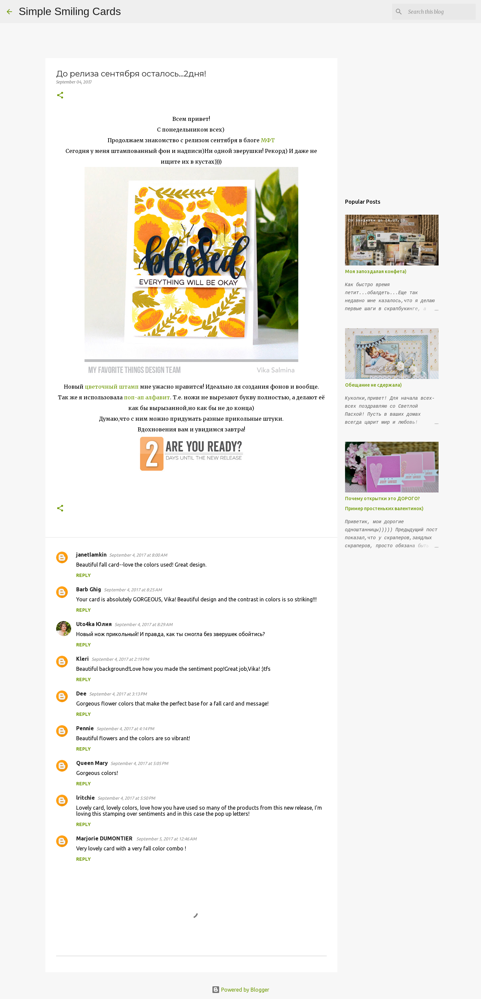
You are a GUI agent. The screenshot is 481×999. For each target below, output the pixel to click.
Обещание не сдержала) (373, 385)
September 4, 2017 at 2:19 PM (120, 659)
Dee (81, 693)
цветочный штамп (112, 386)
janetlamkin (91, 555)
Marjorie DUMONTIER (105, 838)
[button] (60, 95)
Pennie (85, 728)
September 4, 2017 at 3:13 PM (118, 693)
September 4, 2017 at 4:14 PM (125, 728)
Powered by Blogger (240, 990)
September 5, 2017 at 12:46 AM (166, 838)
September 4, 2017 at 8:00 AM (138, 555)
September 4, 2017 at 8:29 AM (143, 624)
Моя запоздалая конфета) (376, 271)
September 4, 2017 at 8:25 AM (133, 589)
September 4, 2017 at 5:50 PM (126, 798)
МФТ (268, 140)
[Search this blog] (441, 12)
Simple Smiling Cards (70, 11)
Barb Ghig (88, 589)
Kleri (82, 659)
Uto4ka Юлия (94, 624)
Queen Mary (92, 763)
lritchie (85, 798)
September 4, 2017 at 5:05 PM (139, 763)
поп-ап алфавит (147, 397)
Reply (83, 575)
